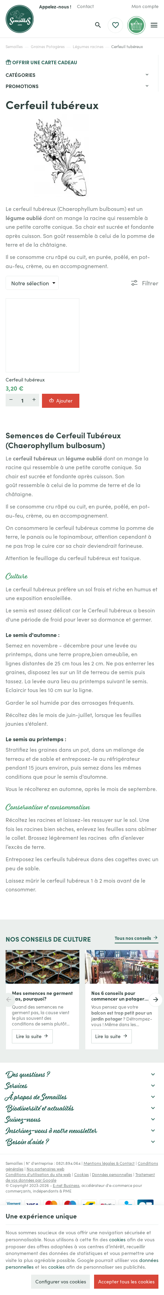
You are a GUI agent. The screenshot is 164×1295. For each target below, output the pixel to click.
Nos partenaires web (45, 1168)
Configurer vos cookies (60, 1281)
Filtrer (150, 282)
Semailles (14, 46)
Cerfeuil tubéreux (25, 379)
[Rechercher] (98, 25)
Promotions (22, 85)
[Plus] (34, 400)
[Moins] (11, 400)
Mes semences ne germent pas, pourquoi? (42, 995)
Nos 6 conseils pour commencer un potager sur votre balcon (117, 995)
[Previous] (8, 1000)
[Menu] (154, 25)
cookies (117, 1239)
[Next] (156, 1000)
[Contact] (85, 6)
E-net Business (66, 1185)
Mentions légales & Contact (109, 1163)
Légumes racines (88, 46)
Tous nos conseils (133, 938)
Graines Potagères (48, 46)
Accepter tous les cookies (126, 1281)
